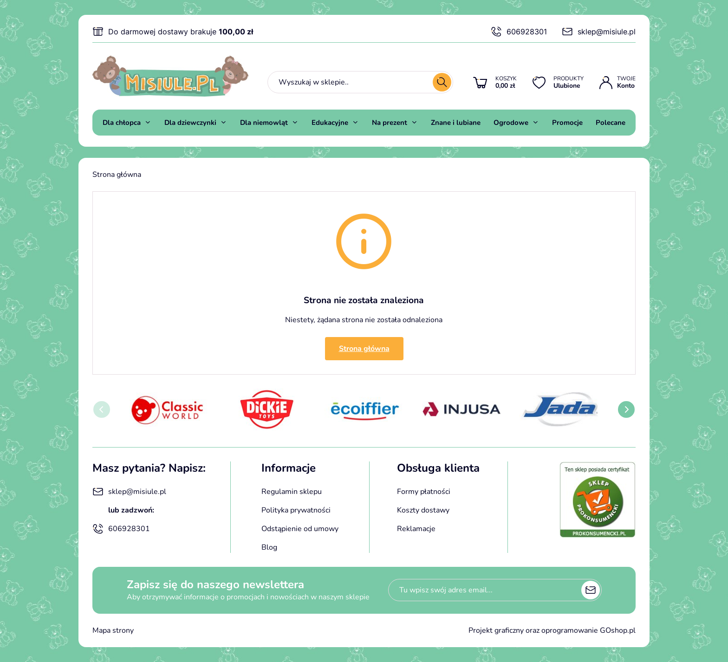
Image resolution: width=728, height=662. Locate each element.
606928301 (519, 31)
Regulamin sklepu (291, 492)
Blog (269, 547)
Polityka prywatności (296, 510)
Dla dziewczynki (190, 122)
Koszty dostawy (423, 510)
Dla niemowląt (264, 122)
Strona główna (116, 174)
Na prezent (389, 122)
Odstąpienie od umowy (299, 529)
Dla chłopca (122, 122)
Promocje (567, 122)
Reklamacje (416, 529)
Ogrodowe (511, 122)
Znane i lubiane (456, 122)
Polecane (610, 122)
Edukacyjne (330, 122)
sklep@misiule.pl (599, 31)
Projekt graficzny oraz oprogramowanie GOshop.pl (552, 630)
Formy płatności (423, 492)
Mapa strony (113, 630)
